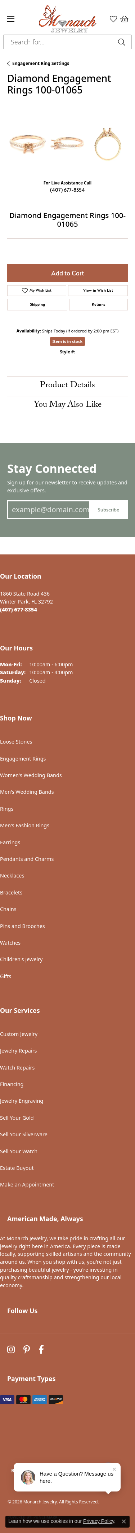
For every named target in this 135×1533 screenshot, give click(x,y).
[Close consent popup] (124, 1521)
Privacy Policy (98, 1521)
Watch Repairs (17, 1067)
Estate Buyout (17, 1167)
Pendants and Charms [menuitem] (27, 858)
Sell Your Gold (17, 1117)
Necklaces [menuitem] (12, 875)
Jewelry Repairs (18, 1050)
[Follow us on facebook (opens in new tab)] (41, 1349)
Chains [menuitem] (8, 909)
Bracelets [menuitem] (11, 892)
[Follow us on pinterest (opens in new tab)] (26, 1349)
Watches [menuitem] (10, 942)
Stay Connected (51, 468)
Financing (11, 1084)
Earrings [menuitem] (10, 842)
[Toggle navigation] (11, 19)
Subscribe (108, 509)
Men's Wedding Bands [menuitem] (27, 791)
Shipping (37, 304)
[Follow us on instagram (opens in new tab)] (11, 1349)
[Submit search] (122, 42)
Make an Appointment (27, 1184)
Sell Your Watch (18, 1151)
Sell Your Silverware (24, 1134)
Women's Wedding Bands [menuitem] (31, 775)
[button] (113, 19)
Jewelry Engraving (21, 1100)
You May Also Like (68, 405)
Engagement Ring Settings (40, 63)
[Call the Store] (18, 609)
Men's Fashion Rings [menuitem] (24, 825)
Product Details (67, 386)
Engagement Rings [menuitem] (23, 758)
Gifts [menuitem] (5, 976)
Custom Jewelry (18, 1034)
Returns (98, 304)
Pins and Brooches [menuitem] (22, 926)
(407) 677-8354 (67, 190)
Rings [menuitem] (6, 808)
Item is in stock (68, 341)
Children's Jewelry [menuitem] (21, 959)
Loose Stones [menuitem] (16, 741)
